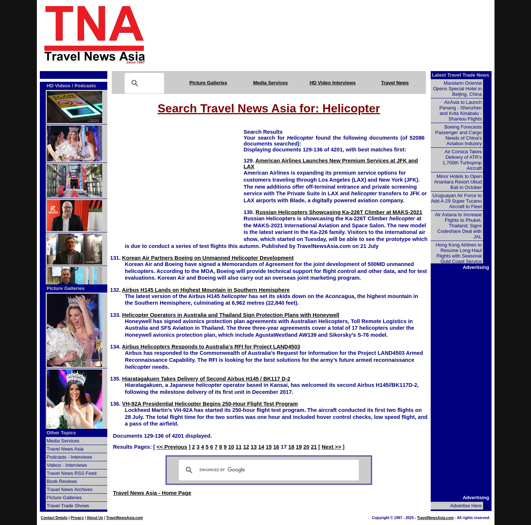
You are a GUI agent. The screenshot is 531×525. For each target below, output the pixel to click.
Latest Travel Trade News (460, 75)
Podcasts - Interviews (70, 457)
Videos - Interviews (67, 465)
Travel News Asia (65, 449)
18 (291, 447)
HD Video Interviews (333, 82)
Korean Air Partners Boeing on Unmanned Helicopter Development (208, 258)
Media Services (270, 82)
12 (246, 447)
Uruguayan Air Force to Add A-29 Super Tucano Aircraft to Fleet (456, 201)
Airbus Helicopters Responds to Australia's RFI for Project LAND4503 (211, 347)
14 (261, 447)
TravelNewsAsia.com (124, 518)
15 (269, 447)
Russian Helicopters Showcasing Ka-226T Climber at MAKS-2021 (339, 212)
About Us (95, 518)
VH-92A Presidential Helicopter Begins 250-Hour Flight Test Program (210, 404)
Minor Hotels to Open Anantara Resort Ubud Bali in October (458, 182)
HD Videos (59, 85)
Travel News (395, 82)
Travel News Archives (70, 489)
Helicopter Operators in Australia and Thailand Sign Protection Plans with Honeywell (230, 315)
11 (239, 447)
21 (314, 447)
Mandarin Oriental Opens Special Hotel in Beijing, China (457, 88)
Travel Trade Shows (68, 505)
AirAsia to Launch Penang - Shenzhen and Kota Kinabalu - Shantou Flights (461, 110)
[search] (267, 470)
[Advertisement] (332, 34)
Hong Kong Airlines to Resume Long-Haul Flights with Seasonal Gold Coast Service (458, 253)
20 (306, 447)
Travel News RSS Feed (72, 473)
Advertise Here (466, 505)
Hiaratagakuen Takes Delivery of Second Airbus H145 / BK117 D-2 (206, 379)
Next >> (331, 447)
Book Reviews (62, 481)
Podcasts (85, 85)
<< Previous (172, 447)
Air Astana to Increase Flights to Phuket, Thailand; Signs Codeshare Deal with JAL (458, 225)
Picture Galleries (208, 82)
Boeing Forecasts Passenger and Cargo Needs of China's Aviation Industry (458, 135)
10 (231, 447)
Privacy (77, 518)
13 (254, 447)
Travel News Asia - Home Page (152, 493)
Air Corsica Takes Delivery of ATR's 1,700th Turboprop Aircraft (462, 160)
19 (299, 447)
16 (276, 447)
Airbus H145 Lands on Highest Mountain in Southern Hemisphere (206, 290)
